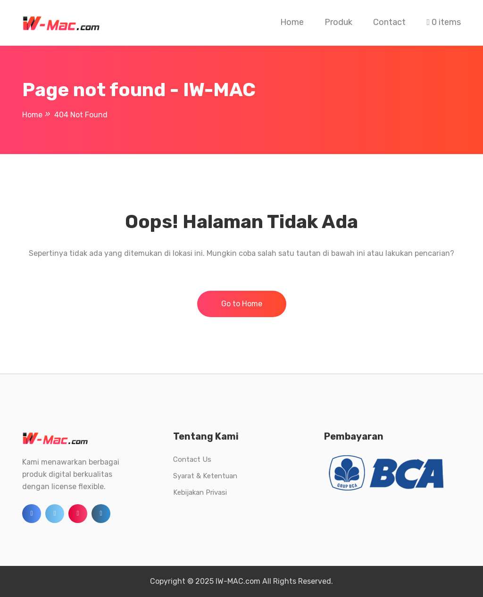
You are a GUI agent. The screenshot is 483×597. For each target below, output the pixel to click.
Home (292, 22)
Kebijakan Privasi (200, 492)
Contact (389, 22)
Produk (338, 22)
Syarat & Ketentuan (205, 476)
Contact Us (192, 459)
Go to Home (241, 303)
